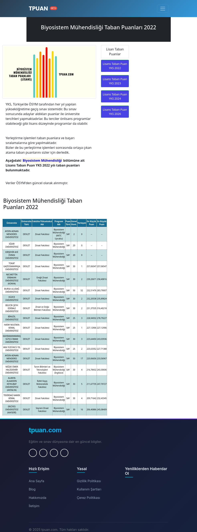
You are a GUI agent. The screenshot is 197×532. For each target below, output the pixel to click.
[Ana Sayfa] (43, 8)
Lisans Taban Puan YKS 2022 (115, 66)
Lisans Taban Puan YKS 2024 (115, 96)
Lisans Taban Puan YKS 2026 (115, 112)
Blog (32, 489)
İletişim (34, 506)
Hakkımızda (37, 498)
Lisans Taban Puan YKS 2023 (115, 81)
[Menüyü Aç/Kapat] (162, 9)
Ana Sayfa (36, 481)
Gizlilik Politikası (89, 481)
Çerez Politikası (88, 498)
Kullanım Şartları (89, 489)
